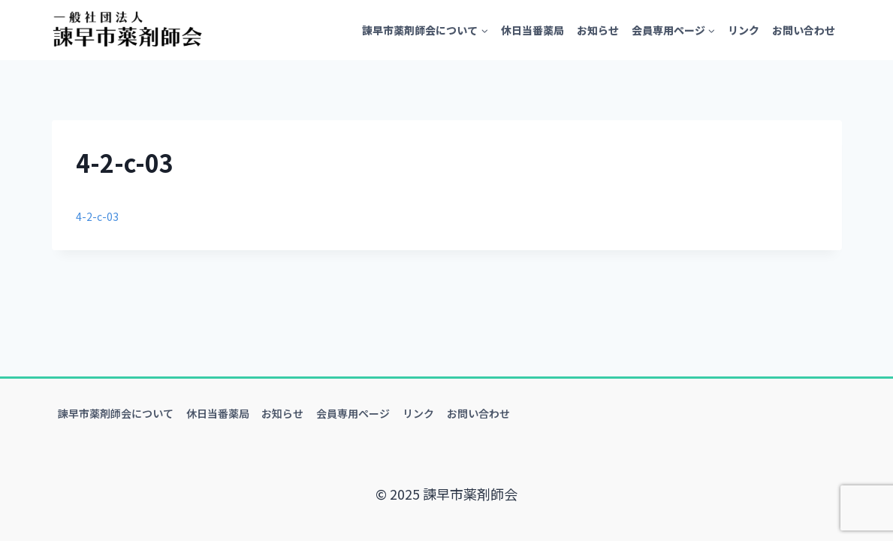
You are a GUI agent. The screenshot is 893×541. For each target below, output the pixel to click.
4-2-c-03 (102, 215)
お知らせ (598, 30)
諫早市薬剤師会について (115, 413)
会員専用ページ (353, 413)
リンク (743, 30)
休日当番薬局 (532, 30)
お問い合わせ (803, 30)
